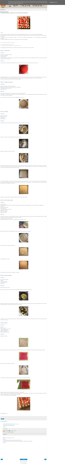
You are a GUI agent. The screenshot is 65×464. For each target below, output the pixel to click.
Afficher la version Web (23, 461)
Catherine (7, 430)
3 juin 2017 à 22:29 (13, 430)
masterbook (15, 34)
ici (10, 88)
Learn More (52, 2)
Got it (56, 2)
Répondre (4, 426)
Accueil (24, 459)
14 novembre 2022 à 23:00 (9, 437)
